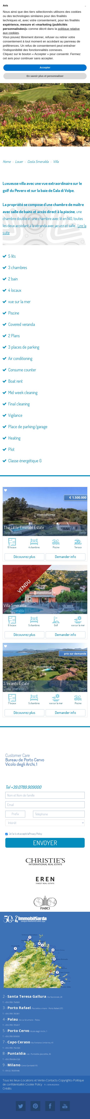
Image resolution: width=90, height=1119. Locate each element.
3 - (17, 1007)
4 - (10, 1019)
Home (7, 161)
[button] (85, 6)
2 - (24, 996)
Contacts (51, 1080)
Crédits (7, 1088)
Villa (56, 161)
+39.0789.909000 (26, 787)
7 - (16, 1042)
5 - (16, 1030)
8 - (14, 1053)
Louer (19, 161)
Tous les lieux (11, 1080)
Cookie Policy (33, 1084)
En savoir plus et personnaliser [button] (45, 76)
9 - (11, 1065)
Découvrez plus (24, 556)
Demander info (65, 556)
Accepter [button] (45, 67)
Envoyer (45, 843)
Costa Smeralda (38, 161)
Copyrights (65, 1080)
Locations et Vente (33, 1080)
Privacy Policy (35, 833)
